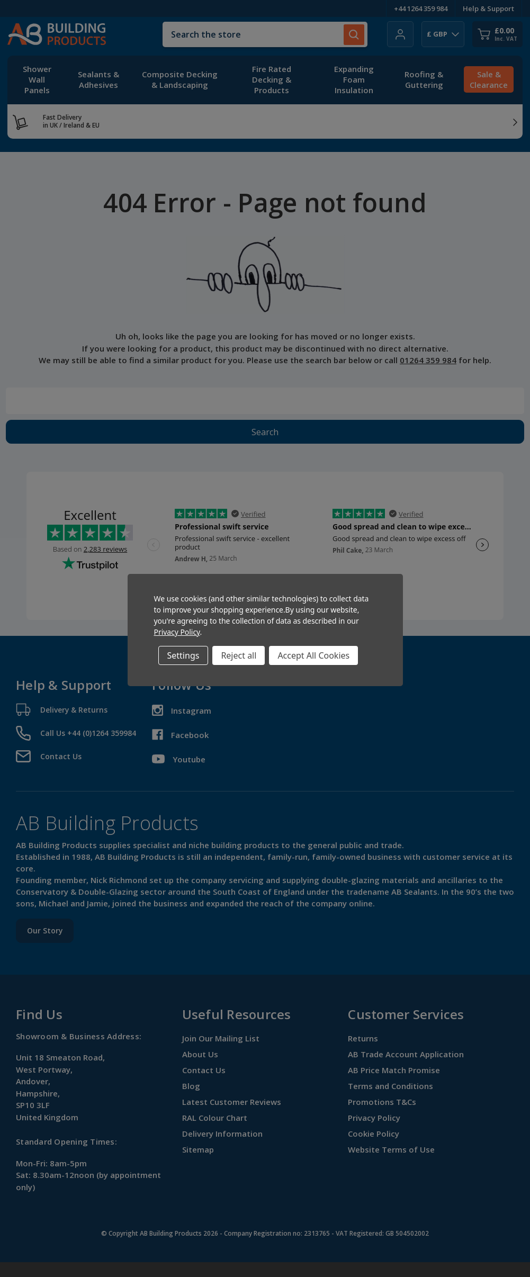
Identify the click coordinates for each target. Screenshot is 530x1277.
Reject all (238, 655)
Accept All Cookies (313, 655)
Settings (183, 655)
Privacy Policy (177, 632)
